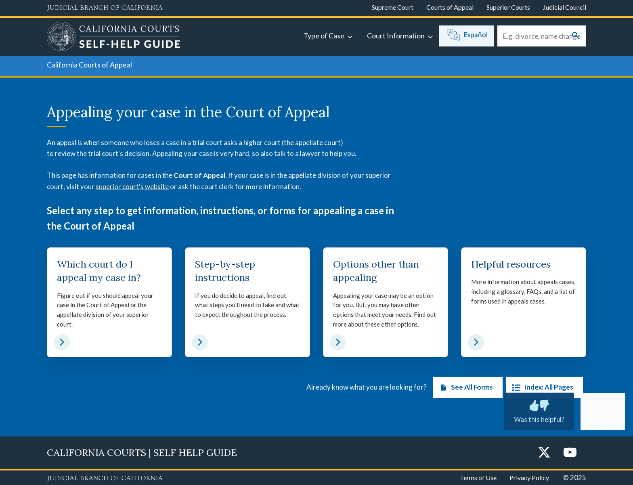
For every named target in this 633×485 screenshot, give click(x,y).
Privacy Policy (529, 477)
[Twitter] (544, 453)
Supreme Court (392, 7)
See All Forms (464, 387)
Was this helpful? (539, 410)
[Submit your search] (575, 36)
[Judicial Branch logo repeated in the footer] (105, 478)
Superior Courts (508, 7)
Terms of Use (478, 477)
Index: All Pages (541, 387)
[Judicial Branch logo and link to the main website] (105, 8)
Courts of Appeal (450, 7)
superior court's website (132, 186)
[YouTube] (570, 453)
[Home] (113, 37)
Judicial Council (564, 7)
